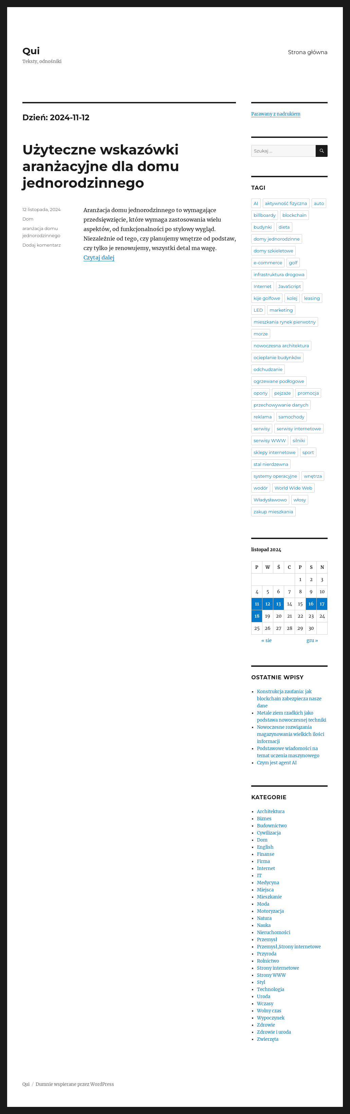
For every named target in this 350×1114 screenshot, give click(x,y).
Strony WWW (271, 975)
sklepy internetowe (275, 452)
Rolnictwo (268, 961)
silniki (299, 440)
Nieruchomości (273, 932)
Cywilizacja (269, 833)
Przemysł (267, 940)
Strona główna (308, 52)
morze (261, 333)
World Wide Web (293, 488)
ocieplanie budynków (277, 357)
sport (308, 452)
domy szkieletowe (273, 250)
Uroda (263, 996)
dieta (284, 227)
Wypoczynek (270, 1018)
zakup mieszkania (273, 511)
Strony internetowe (278, 968)
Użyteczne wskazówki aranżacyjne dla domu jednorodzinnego (100, 166)
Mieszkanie (269, 897)
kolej (292, 298)
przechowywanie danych (281, 405)
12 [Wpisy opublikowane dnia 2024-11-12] (267, 604)
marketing (281, 310)
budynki (263, 227)
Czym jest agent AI (277, 763)
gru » (312, 640)
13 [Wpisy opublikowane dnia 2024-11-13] (278, 604)
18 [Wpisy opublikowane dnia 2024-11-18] (257, 616)
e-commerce (268, 262)
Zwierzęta (267, 1039)
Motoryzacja (270, 911)
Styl (261, 982)
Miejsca (265, 890)
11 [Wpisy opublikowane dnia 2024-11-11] (257, 604)
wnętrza (313, 476)
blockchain (294, 215)
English (265, 847)
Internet (263, 286)
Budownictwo (272, 826)
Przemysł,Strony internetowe (289, 947)
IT (259, 876)
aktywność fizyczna (286, 203)
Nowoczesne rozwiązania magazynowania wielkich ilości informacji (290, 734)
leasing (312, 298)
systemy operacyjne (275, 476)
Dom (28, 219)
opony (261, 393)
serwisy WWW (270, 440)
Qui (31, 51)
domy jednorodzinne (277, 239)
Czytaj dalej (99, 257)
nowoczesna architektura (281, 345)
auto (319, 203)
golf (293, 262)
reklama (263, 416)
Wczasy (265, 1004)
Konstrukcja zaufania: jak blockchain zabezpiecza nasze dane (289, 699)
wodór (261, 488)
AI (256, 203)
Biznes (264, 819)
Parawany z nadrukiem (275, 114)
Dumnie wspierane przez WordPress (75, 1084)
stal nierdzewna (271, 464)
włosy (300, 499)
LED (258, 310)
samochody (292, 416)
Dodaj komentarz (41, 245)
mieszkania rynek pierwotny (285, 322)
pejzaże (282, 393)
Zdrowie (266, 1025)
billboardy (265, 215)
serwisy (262, 428)
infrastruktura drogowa (279, 274)
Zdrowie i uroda (274, 1032)
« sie (266, 640)
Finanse (265, 854)
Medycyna (268, 883)
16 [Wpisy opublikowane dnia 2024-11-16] (311, 604)
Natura (264, 918)
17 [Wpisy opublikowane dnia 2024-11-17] (322, 604)
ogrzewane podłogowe (279, 381)
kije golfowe (267, 298)
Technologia (270, 989)
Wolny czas (269, 1011)
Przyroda (266, 954)
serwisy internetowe (299, 428)
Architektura (270, 811)
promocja (308, 393)
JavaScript (289, 286)
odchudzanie (268, 369)
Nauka (264, 925)
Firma (263, 861)
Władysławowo (270, 499)
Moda (263, 904)
